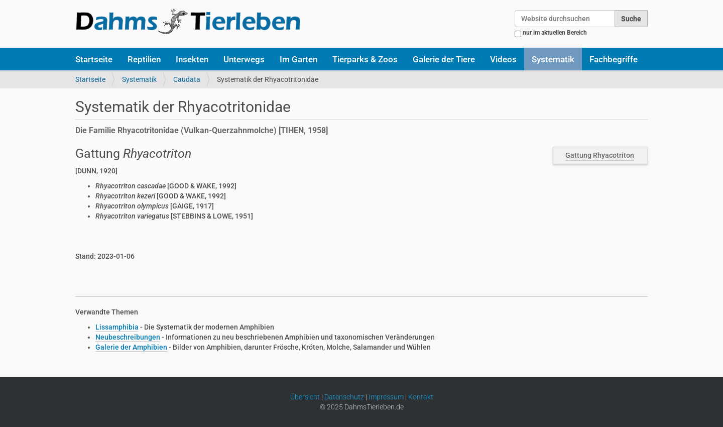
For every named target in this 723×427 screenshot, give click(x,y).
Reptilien (144, 59)
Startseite (93, 59)
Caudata (186, 79)
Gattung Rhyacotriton (599, 155)
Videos (503, 59)
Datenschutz (344, 397)
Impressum (386, 397)
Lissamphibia (117, 327)
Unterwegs (244, 59)
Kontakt (420, 397)
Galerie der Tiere (444, 59)
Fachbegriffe (613, 59)
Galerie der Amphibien (131, 347)
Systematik (553, 59)
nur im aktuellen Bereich (555, 32)
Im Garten (298, 59)
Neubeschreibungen (127, 337)
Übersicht (305, 397)
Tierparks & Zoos (365, 59)
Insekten (192, 59)
